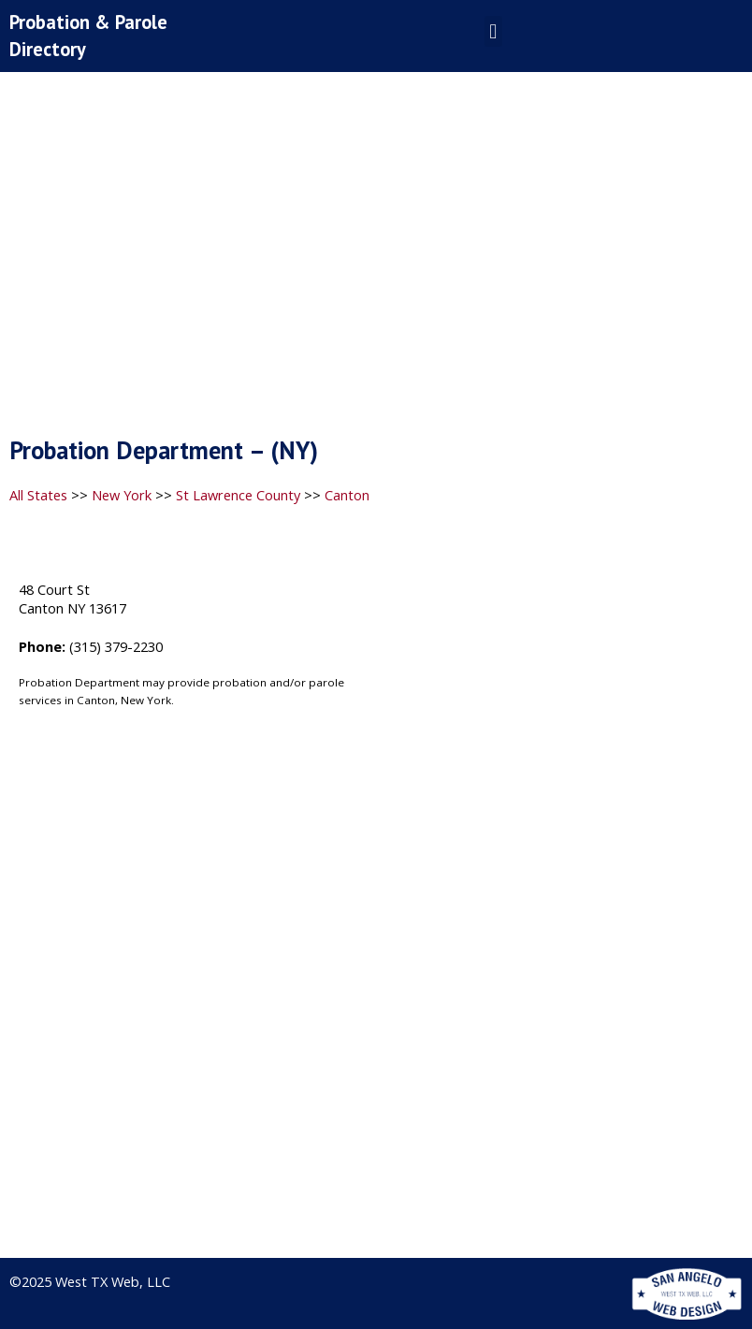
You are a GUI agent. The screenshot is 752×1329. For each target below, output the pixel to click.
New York (122, 494)
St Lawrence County (238, 494)
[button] (493, 31)
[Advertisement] (376, 259)
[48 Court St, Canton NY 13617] (564, 711)
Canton (347, 494)
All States (38, 494)
